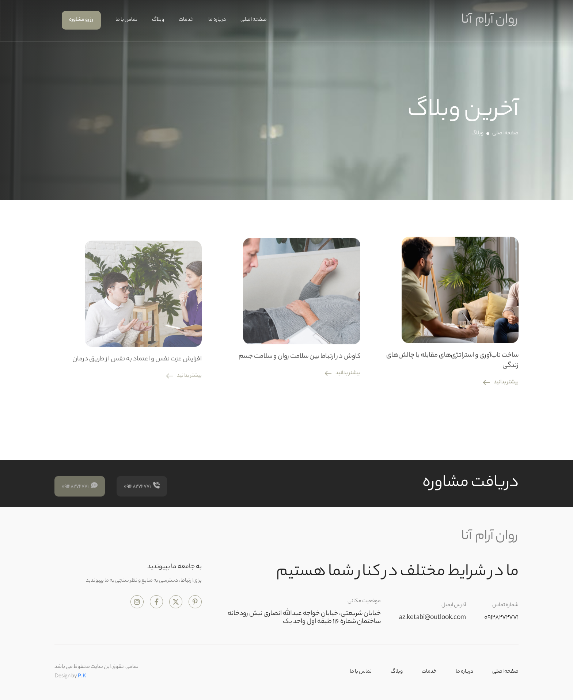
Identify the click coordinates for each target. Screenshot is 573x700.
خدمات (186, 20)
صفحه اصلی (253, 20)
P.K (82, 676)
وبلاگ (158, 20)
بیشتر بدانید (506, 383)
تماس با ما (126, 20)
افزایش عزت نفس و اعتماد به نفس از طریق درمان (137, 361)
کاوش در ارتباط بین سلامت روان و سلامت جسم (299, 357)
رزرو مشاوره (81, 20)
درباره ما (217, 20)
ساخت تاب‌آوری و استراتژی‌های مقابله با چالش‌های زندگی (452, 361)
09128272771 (142, 489)
